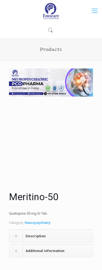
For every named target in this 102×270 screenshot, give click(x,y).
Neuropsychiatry (37, 223)
